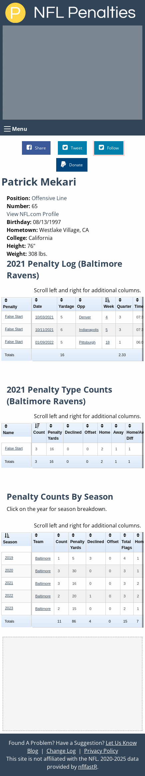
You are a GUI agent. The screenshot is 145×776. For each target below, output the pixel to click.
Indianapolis (89, 330)
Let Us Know (121, 743)
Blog (32, 750)
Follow (109, 147)
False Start (14, 316)
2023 (9, 608)
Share (36, 147)
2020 (9, 570)
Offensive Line (49, 198)
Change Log (61, 750)
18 (107, 342)
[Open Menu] (7, 129)
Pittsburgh (87, 342)
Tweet (72, 147)
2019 (9, 558)
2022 (9, 595)
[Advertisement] (72, 72)
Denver (85, 317)
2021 (9, 583)
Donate (72, 164)
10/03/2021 (44, 317)
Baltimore (43, 558)
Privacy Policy (101, 750)
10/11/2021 (44, 330)
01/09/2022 (44, 342)
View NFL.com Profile (33, 214)
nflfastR (87, 766)
